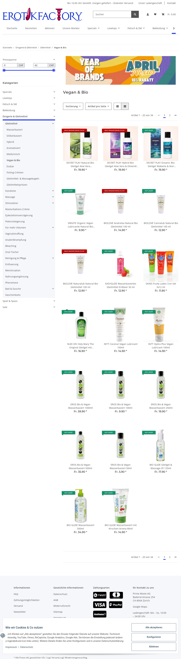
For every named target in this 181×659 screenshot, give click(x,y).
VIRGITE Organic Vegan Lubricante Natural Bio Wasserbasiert (80, 224)
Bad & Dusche (13, 288)
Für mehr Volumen (15, 227)
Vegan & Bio (13, 160)
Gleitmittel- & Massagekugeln (23, 178)
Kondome (10, 190)
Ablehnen (151, 646)
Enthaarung (11, 264)
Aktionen (50, 28)
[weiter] (175, 115)
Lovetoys (7, 98)
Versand (18, 605)
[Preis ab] (10, 65)
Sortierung (72, 106)
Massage (10, 196)
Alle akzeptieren (151, 628)
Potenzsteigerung (15, 221)
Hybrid (10, 141)
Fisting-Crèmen (15, 172)
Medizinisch (13, 154)
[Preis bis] (40, 65)
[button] (147, 14)
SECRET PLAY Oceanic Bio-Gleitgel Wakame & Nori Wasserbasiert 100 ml (160, 164)
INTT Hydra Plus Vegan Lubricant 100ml (160, 345)
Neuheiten (31, 28)
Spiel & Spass (10, 301)
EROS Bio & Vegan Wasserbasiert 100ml (120, 406)
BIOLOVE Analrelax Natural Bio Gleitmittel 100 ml (121, 224)
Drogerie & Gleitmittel (15, 116)
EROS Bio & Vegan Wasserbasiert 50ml (121, 466)
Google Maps (140, 606)
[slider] (4, 70)
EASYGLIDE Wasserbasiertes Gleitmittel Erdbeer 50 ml (120, 285)
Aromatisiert (13, 148)
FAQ (16, 594)
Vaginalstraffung (14, 233)
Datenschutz (60, 594)
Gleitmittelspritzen (17, 184)
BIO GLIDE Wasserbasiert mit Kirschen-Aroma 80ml (121, 527)
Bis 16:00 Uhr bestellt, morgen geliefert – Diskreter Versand (100, 3)
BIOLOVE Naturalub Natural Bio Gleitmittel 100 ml (80, 285)
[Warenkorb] (168, 14)
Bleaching (10, 245)
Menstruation (12, 270)
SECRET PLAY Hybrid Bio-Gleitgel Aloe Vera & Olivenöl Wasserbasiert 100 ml (120, 164)
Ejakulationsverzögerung (19, 215)
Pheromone (11, 282)
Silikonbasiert (14, 135)
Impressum (59, 617)
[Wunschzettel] (155, 14)
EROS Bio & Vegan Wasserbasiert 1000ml (80, 406)
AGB (55, 600)
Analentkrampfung (15, 239)
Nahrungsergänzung (16, 276)
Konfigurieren (151, 637)
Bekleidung (9, 110)
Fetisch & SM (10, 104)
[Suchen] (112, 14)
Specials (7, 91)
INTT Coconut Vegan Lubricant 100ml (120, 345)
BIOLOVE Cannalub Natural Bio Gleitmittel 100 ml (161, 224)
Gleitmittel (11, 123)
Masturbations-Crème (17, 209)
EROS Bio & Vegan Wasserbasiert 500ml (80, 466)
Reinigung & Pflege (15, 258)
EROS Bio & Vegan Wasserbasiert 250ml (161, 406)
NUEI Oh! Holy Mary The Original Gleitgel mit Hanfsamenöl (80, 345)
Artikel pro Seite (97, 106)
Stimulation (11, 203)
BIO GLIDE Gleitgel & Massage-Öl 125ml (161, 466)
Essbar (10, 166)
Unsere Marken (71, 28)
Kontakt (171, 3)
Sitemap (58, 611)
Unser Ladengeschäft (150, 3)
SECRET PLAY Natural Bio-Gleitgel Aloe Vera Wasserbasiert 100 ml (80, 164)
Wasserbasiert (15, 129)
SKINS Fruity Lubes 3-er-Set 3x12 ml (161, 285)
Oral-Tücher (12, 252)
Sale (5, 307)
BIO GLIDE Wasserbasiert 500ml (80, 527)
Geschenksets (13, 294)
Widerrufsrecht (61, 605)
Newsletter (20, 611)
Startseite (12, 28)
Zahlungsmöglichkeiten (27, 600)
